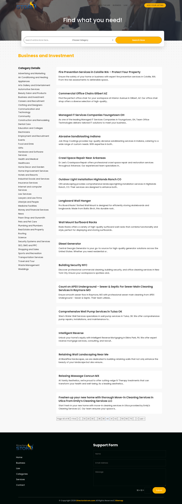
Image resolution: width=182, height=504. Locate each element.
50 (122, 418)
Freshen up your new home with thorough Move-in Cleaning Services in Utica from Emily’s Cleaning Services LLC (106, 399)
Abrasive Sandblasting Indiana (80, 136)
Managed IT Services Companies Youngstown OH (91, 115)
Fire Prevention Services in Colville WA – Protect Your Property (99, 72)
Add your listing (155, 5)
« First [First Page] (73, 418)
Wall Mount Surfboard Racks (78, 222)
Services (20, 479)
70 (131, 418)
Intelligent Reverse (71, 333)
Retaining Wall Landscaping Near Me (83, 354)
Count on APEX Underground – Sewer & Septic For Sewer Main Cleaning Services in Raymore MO (106, 288)
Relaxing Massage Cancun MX (79, 376)
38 (99, 418)
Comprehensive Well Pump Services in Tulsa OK (90, 311)
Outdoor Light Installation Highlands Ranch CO (90, 179)
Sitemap (119, 500)
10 (84, 418)
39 (103, 418)
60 (127, 418)
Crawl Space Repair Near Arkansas (82, 158)
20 (88, 418)
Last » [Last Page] (142, 418)
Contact (20, 485)
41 (111, 418)
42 (115, 418)
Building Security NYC (73, 265)
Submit (159, 490)
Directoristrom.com (85, 500)
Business (117, 5)
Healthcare (104, 5)
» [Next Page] (137, 418)
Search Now (138, 40)
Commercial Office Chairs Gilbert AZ (83, 93)
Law (126, 5)
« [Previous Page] (78, 418)
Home (93, 5)
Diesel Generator (70, 244)
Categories (136, 5)
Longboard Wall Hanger (75, 201)
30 (92, 418)
